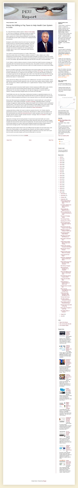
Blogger (44, 481)
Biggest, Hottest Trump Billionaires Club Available (68, 405)
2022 (61, 164)
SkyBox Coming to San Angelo (68, 389)
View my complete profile (63, 135)
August (62, 314)
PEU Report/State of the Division (65, 121)
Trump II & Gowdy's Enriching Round (68, 333)
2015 (61, 177)
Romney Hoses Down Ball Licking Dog (66, 305)
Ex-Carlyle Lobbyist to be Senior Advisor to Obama (66, 206)
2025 (61, 159)
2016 (61, 175)
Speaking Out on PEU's (66, 220)
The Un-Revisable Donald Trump (68, 433)
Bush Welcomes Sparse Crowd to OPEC (66, 276)
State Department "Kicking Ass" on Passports (65, 268)
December (63, 193)
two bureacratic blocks (26, 113)
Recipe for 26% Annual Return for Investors (65, 252)
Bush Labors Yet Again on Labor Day (66, 308)
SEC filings (40, 71)
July (62, 316)
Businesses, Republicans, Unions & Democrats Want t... (66, 258)
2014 (61, 179)
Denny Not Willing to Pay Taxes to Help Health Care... (66, 273)
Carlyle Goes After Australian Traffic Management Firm (65, 294)
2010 (61, 186)
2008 (61, 190)
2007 (61, 192)
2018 (61, 171)
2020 (61, 168)
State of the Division (63, 322)
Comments (62, 143)
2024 (61, 160)
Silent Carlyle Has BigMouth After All (65, 209)
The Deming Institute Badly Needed (65, 233)
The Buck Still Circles (65, 297)
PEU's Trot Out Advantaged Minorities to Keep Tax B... (66, 290)
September (63, 199)
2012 (61, 182)
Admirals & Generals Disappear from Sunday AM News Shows (68, 362)
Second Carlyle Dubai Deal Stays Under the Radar (66, 224)
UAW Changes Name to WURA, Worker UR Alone (66, 202)
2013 (61, 181)
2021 (61, 166)
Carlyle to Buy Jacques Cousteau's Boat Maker (66, 246)
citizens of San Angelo (30, 31)
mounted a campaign (31, 101)
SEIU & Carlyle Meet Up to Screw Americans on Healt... (66, 213)
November (63, 195)
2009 (61, 188)
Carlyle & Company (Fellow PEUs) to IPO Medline (69, 348)
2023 (61, 162)
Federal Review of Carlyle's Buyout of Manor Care (65, 283)
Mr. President (42, 114)
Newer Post (9, 140)
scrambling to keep (45, 75)
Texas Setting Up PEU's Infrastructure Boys (66, 302)
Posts (61, 141)
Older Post (51, 140)
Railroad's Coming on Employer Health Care (66, 230)
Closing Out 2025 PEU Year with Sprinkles (68, 419)
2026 (61, 157)
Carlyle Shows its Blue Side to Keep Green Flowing (65, 242)
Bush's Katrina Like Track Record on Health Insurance (66, 263)
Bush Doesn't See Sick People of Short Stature (66, 227)
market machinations (37, 107)
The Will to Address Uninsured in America (66, 299)
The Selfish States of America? (65, 311)
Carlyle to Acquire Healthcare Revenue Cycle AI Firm (69, 448)
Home (30, 140)
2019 (61, 170)
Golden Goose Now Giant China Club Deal (68, 462)
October (63, 197)
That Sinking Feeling (65, 219)
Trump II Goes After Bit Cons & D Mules (68, 376)
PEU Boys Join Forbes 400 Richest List (65, 236)
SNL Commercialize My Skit (65, 323)
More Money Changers (65, 265)
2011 (61, 184)
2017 (61, 173)
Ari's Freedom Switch (63, 325)
